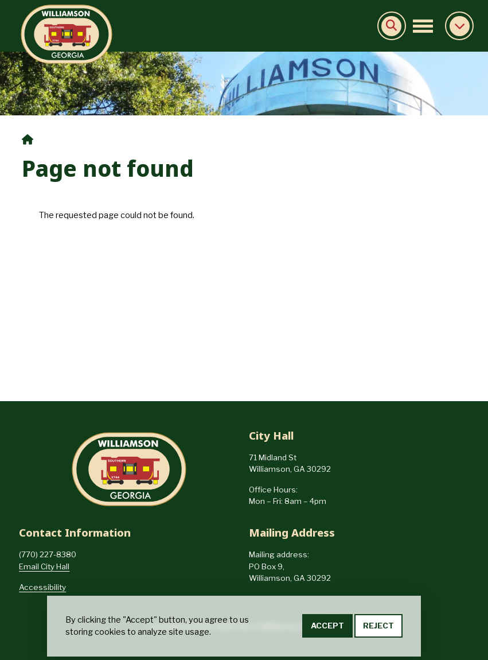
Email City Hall (44, 566)
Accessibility (42, 587)
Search (391, 26)
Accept (327, 627)
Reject (378, 627)
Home (27, 139)
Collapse (460, 26)
